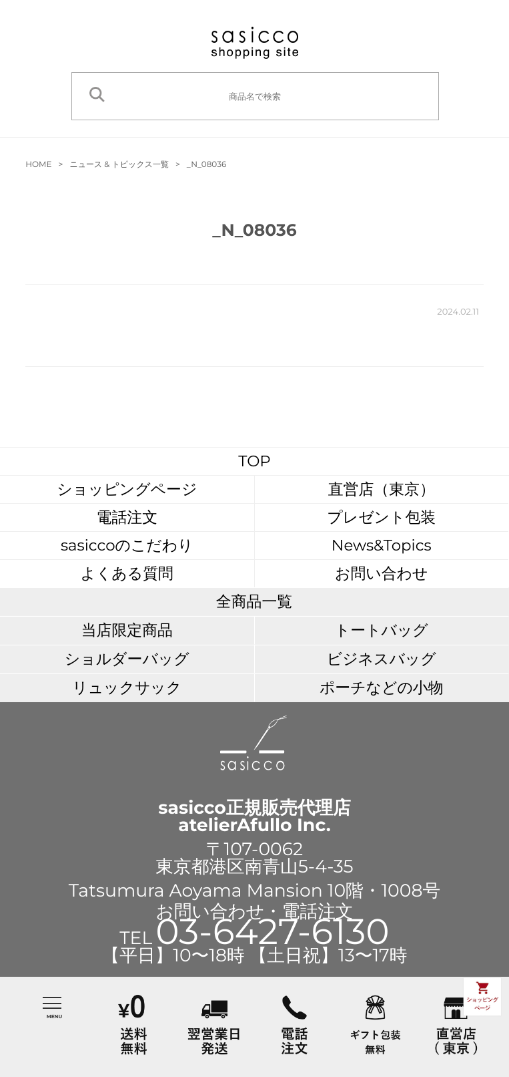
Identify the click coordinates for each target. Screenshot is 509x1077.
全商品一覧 (254, 601)
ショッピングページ (127, 489)
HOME (38, 165)
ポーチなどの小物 (382, 687)
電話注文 (127, 517)
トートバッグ (381, 630)
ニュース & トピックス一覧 (119, 165)
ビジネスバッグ (381, 658)
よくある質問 (127, 573)
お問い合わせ (381, 573)
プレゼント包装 (381, 517)
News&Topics (382, 545)
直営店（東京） (381, 489)
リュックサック (126, 687)
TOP (254, 461)
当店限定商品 (127, 630)
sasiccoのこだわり (127, 545)
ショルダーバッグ (127, 658)
